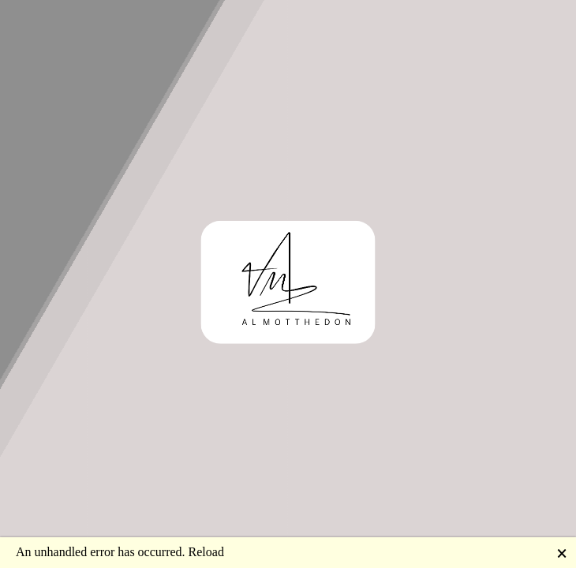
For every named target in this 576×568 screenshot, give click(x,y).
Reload (206, 552)
